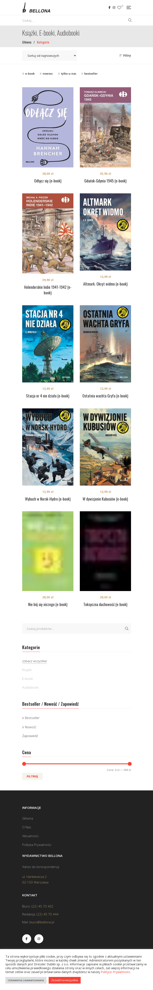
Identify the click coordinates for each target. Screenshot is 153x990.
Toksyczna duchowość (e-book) (105, 604)
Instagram (114, 7)
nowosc (48, 73)
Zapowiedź (30, 736)
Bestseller (32, 718)
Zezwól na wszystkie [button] (64, 980)
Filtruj (32, 776)
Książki (27, 670)
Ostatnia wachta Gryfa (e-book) (105, 396)
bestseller (91, 73)
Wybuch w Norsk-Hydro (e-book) (48, 499)
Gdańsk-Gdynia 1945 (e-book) (105, 181)
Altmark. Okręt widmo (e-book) (105, 284)
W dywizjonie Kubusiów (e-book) (105, 499)
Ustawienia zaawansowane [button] (26, 980)
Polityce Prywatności (115, 972)
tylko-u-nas (68, 73)
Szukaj (126, 628)
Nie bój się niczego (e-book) (47, 604)
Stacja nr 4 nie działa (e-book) (47, 396)
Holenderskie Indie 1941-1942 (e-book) (47, 289)
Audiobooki (30, 687)
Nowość (30, 727)
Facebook (110, 7)
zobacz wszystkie (34, 661)
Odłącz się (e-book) (47, 181)
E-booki (27, 678)
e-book (30, 73)
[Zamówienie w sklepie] (49, 55)
